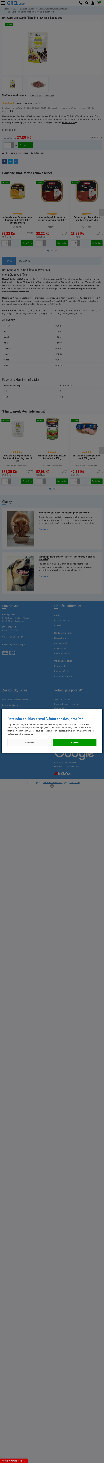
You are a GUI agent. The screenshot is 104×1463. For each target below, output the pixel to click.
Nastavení (29, 742)
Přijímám (74, 742)
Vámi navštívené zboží (12, 1460)
